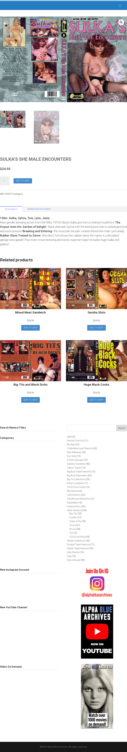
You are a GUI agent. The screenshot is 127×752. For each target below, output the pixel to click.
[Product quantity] (5, 180)
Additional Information (39, 208)
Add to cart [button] (31, 327)
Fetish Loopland (32, 194)
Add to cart (23, 180)
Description (11, 209)
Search (121, 428)
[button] (121, 22)
